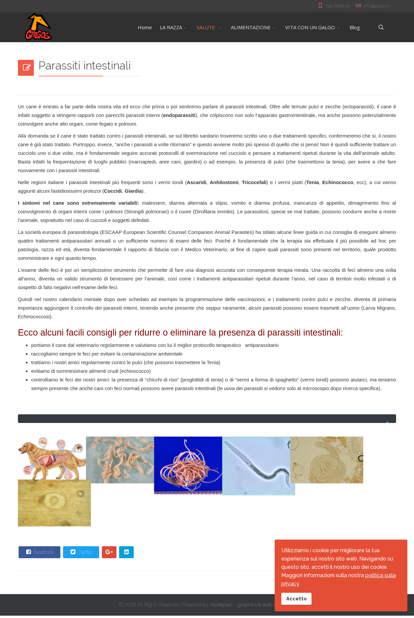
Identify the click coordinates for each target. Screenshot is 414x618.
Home (145, 27)
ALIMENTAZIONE (251, 27)
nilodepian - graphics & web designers (252, 607)
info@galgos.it (377, 5)
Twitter (81, 554)
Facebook (39, 554)
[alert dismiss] (387, 423)
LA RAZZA (171, 27)
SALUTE (206, 27)
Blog (355, 27)
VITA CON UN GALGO (310, 27)
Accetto (296, 598)
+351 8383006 (337, 5)
